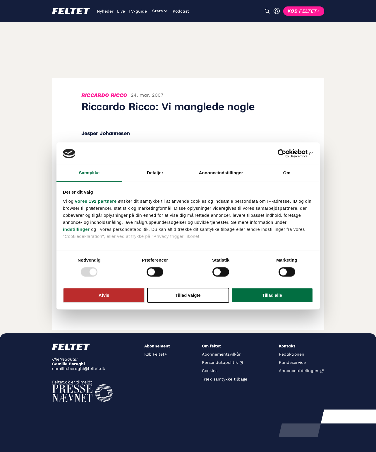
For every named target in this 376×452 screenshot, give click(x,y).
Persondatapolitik (220, 362)
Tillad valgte (187, 295)
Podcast (181, 11)
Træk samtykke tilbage (224, 379)
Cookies (209, 370)
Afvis (104, 295)
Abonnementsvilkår (221, 354)
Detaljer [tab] (155, 172)
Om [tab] (286, 172)
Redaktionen (291, 354)
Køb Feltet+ (155, 354)
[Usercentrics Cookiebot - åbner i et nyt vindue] (287, 153)
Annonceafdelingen (298, 370)
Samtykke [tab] (89, 172)
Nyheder (105, 11)
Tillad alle (272, 295)
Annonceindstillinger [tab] (221, 172)
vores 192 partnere (95, 201)
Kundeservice (292, 362)
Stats (159, 10)
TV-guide (137, 11)
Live (121, 11)
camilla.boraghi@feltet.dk (78, 368)
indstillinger (76, 229)
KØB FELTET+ (304, 11)
